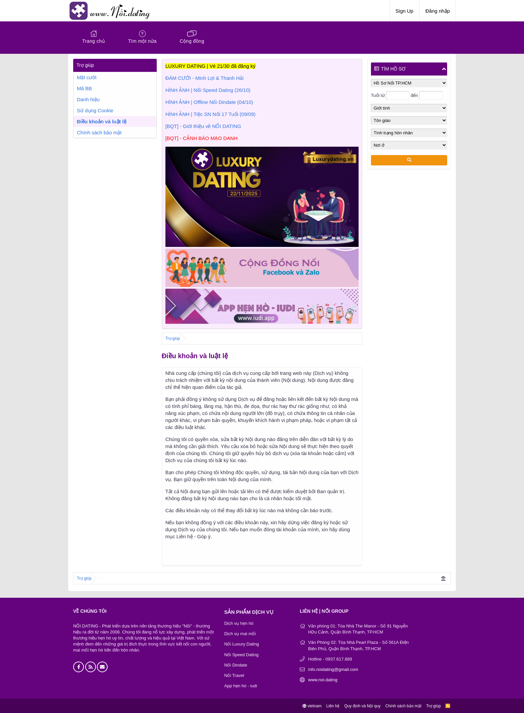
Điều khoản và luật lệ (101, 121)
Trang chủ (93, 41)
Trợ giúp (433, 705)
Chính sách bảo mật (99, 132)
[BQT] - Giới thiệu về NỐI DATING (203, 126)
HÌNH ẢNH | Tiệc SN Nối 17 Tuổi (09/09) (210, 114)
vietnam (311, 705)
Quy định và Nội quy (362, 705)
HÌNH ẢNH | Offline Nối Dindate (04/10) (209, 102)
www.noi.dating (322, 679)
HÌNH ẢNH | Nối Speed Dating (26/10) (208, 90)
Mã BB (84, 88)
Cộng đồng (192, 41)
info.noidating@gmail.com (333, 669)
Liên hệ (333, 705)
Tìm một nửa (142, 41)
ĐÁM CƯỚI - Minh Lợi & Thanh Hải (204, 78)
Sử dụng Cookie (95, 110)
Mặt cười (87, 77)
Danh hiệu (88, 99)
